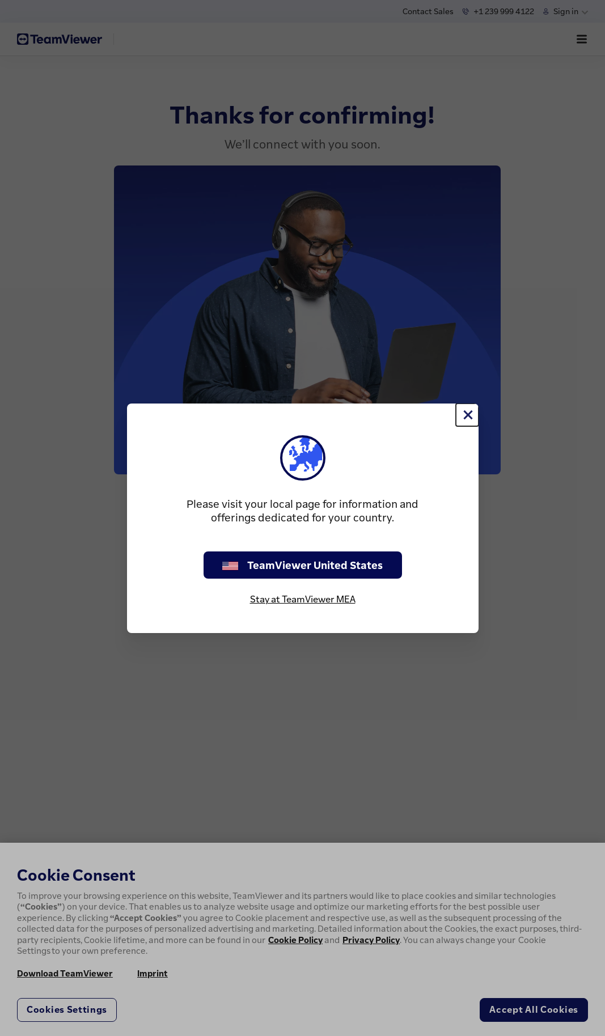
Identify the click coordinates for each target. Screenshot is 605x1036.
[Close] (467, 415)
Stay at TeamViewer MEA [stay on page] (303, 599)
